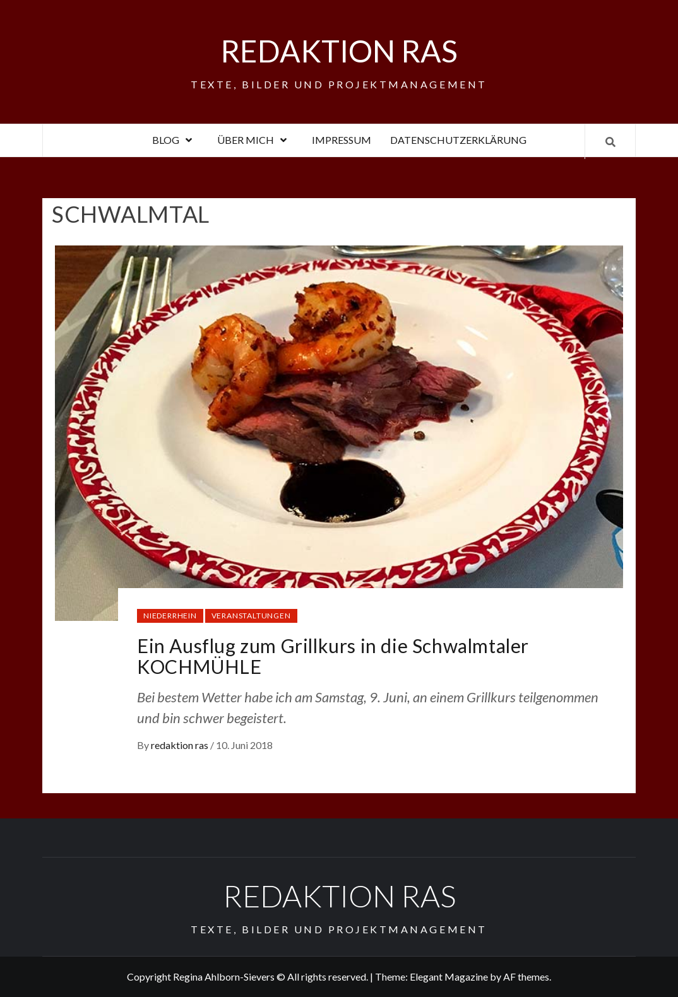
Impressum (341, 140)
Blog (175, 140)
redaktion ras (180, 745)
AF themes (526, 976)
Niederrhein (170, 615)
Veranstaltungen (251, 615)
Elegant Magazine (449, 976)
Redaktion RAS (339, 51)
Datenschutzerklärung (458, 140)
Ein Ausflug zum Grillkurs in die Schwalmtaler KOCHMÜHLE (333, 656)
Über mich (255, 140)
